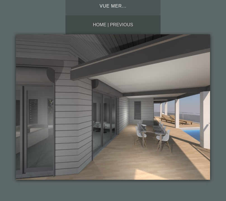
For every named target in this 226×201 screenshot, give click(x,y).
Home (99, 24)
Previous (121, 24)
